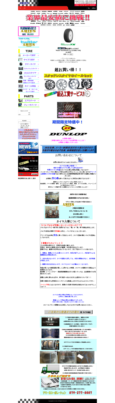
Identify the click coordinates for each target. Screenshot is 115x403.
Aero (24, 8)
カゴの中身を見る (22, 117)
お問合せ (94, 8)
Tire (20, 8)
